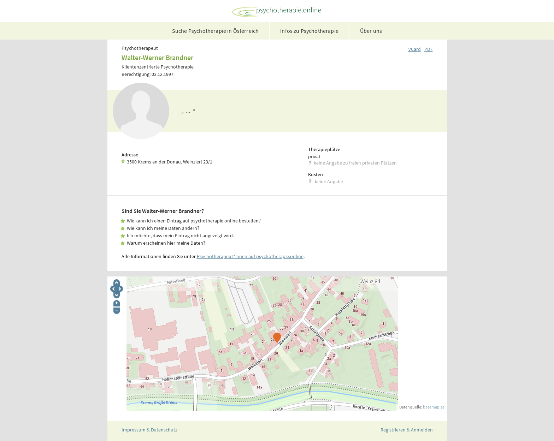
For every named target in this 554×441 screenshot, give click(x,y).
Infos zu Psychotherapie (309, 30)
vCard (414, 49)
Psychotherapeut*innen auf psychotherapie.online (250, 256)
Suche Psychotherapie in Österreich (215, 30)
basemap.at (433, 407)
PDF (428, 49)
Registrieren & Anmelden (407, 430)
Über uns (371, 30)
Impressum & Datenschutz (149, 430)
